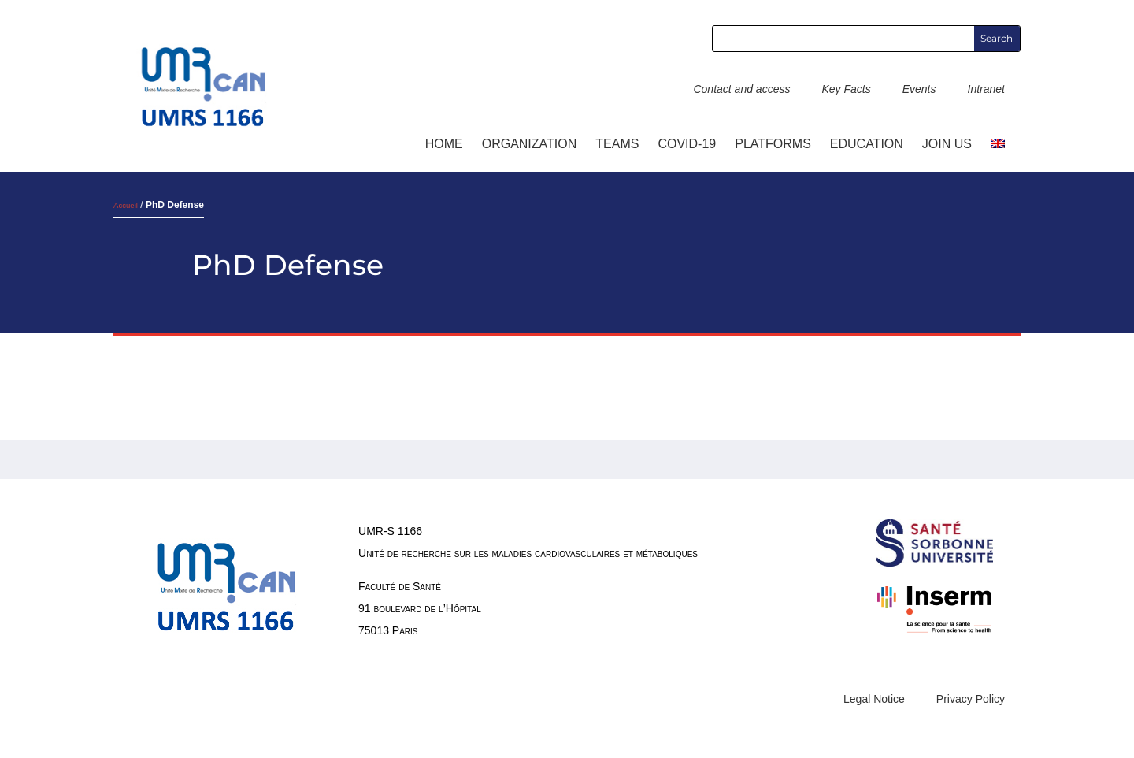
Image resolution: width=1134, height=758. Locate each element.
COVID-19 (687, 143)
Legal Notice (874, 699)
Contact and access (741, 89)
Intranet (986, 89)
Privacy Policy (970, 699)
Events (919, 89)
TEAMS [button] (617, 143)
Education (866, 143)
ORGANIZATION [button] (529, 143)
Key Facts (845, 89)
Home (444, 143)
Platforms (773, 143)
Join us (947, 143)
